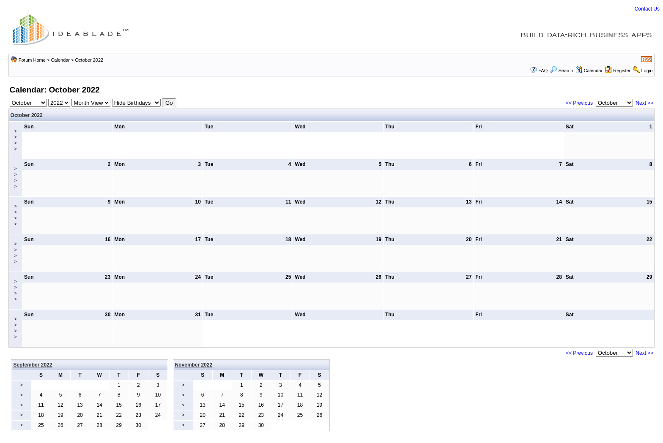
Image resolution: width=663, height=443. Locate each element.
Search (561, 70)
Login (646, 70)
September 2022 (32, 365)
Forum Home (32, 60)
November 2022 (194, 365)
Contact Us (647, 9)
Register (621, 70)
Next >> (644, 103)
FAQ (543, 70)
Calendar (60, 60)
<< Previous (579, 103)
